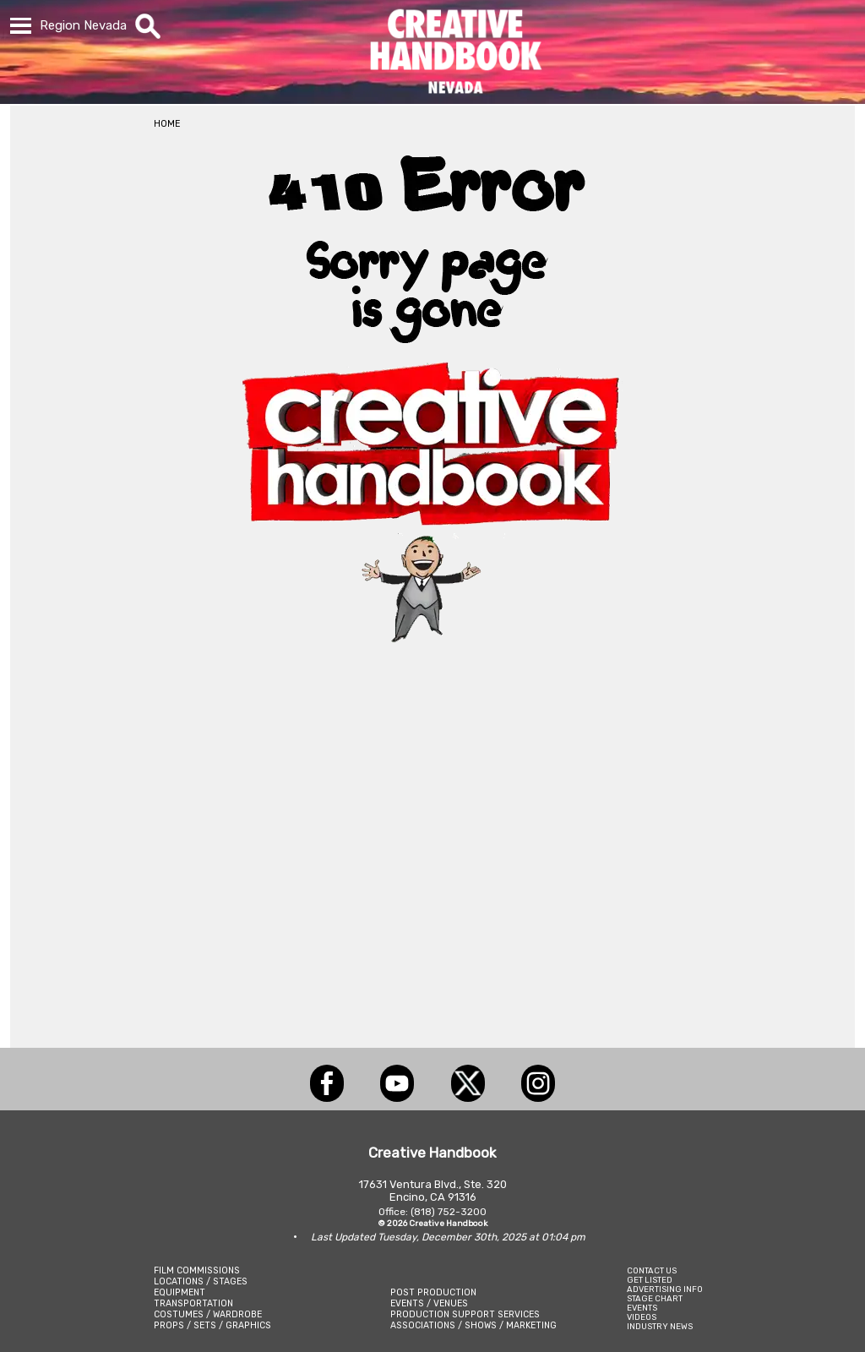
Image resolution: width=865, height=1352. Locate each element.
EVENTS (642, 1307)
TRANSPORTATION (193, 1303)
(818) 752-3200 (449, 1212)
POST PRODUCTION (433, 1292)
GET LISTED (649, 1279)
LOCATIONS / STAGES (201, 1281)
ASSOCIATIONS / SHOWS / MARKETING (473, 1325)
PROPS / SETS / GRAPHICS (212, 1325)
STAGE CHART (655, 1298)
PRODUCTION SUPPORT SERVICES (465, 1314)
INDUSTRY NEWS (660, 1326)
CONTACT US (652, 1270)
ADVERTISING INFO (665, 1289)
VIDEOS (641, 1317)
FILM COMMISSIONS (197, 1270)
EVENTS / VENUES (429, 1303)
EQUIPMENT (179, 1292)
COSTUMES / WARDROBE (208, 1314)
